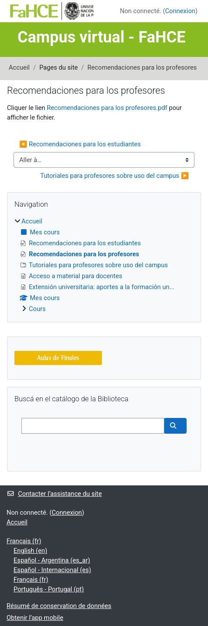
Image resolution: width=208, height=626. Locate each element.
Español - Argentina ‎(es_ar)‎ (52, 560)
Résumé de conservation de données (59, 606)
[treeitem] (104, 265)
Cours (37, 309)
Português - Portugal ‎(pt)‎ (49, 589)
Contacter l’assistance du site (54, 494)
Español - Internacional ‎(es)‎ (52, 570)
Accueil (19, 67)
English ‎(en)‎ (30, 551)
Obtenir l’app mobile (35, 618)
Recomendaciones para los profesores (142, 67)
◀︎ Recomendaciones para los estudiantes (80, 144)
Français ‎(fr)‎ (24, 541)
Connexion (180, 11)
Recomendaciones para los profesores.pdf (107, 108)
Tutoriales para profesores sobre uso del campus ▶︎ (114, 176)
